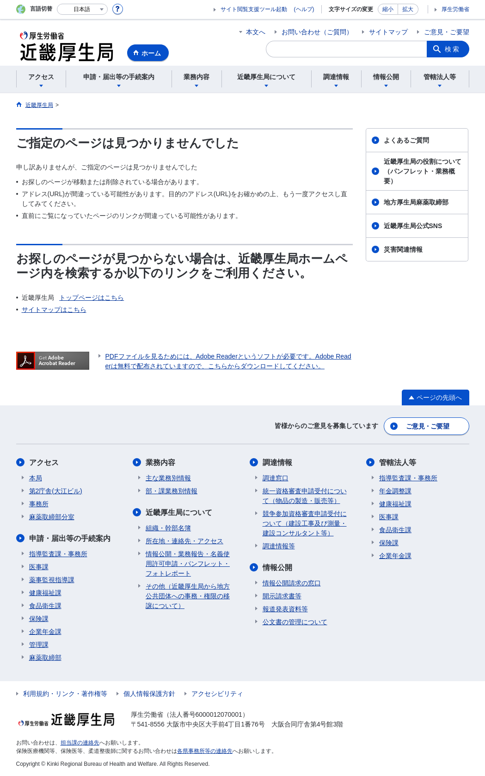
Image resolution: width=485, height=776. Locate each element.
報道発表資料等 (285, 609)
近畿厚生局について (179, 512)
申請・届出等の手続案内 (70, 538)
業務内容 (160, 462)
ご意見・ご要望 (446, 32)
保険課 (39, 618)
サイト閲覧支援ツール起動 (254, 9)
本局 (35, 478)
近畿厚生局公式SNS (413, 226)
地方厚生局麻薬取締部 (416, 202)
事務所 (39, 504)
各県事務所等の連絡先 (205, 751)
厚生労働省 (455, 9)
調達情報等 (279, 546)
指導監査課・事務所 (58, 554)
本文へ (255, 32)
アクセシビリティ (217, 693)
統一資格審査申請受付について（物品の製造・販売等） (305, 495)
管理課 (39, 644)
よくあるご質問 (406, 140)
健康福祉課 (45, 592)
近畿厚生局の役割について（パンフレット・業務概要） (422, 171)
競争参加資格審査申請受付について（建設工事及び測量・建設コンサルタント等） (305, 523)
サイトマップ (388, 32)
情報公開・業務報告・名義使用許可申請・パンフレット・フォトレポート (188, 563)
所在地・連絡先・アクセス (184, 541)
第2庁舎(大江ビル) (55, 491)
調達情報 (277, 462)
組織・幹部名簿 (168, 528)
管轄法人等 (397, 462)
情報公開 (277, 567)
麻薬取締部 (45, 657)
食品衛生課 (45, 605)
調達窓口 (276, 478)
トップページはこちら (91, 297)
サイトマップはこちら (54, 309)
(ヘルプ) (304, 9)
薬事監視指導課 (51, 580)
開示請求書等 (282, 596)
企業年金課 (45, 631)
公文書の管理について (295, 622)
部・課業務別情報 (171, 491)
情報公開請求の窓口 (292, 583)
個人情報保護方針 (149, 693)
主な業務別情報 (168, 478)
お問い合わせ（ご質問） (317, 32)
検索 (452, 49)
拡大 (407, 9)
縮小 (387, 9)
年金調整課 (395, 491)
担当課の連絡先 (80, 742)
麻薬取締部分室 (51, 517)
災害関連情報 (403, 249)
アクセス (44, 462)
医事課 (39, 567)
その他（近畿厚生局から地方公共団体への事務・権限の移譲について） (188, 596)
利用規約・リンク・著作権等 (65, 693)
